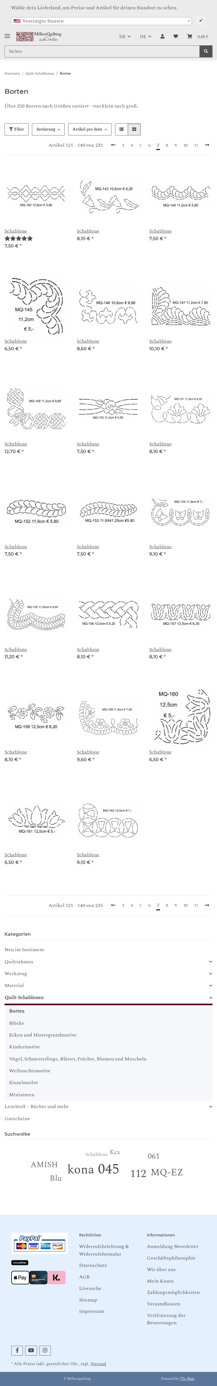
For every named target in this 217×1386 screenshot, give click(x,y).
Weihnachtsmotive (30, 1071)
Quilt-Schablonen (24, 997)
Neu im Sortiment (24, 949)
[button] (162, 36)
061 (154, 1156)
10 (185, 145)
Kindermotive (24, 1047)
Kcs (115, 1152)
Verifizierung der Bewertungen (166, 1319)
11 (196, 145)
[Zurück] (113, 145)
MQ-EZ (167, 1173)
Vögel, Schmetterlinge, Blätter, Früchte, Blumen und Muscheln (77, 1059)
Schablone (16, 231)
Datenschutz (93, 1265)
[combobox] (101, 21)
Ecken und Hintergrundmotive (43, 1035)
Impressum (91, 1311)
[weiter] (206, 145)
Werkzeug (16, 973)
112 (138, 1174)
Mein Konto (160, 1281)
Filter (16, 129)
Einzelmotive (23, 1082)
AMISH (44, 1165)
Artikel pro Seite (87, 129)
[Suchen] (205, 51)
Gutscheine (17, 1118)
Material (14, 985)
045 (108, 1169)
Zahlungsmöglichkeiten (173, 1292)
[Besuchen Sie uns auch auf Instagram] (45, 1351)
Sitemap (88, 1300)
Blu (56, 1178)
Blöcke (16, 1023)
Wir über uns (161, 1269)
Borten (16, 1011)
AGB (84, 1277)
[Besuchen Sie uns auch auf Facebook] (17, 1351)
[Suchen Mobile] (102, 51)
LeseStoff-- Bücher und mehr (37, 1106)
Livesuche (90, 1288)
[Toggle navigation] (7, 33)
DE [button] (122, 36)
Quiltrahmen (19, 962)
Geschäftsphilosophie (171, 1258)
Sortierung (45, 129)
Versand (98, 1364)
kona (80, 1169)
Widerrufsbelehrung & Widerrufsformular (104, 1250)
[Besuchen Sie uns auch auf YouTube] (31, 1351)
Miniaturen (21, 1094)
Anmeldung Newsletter (172, 1246)
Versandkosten (163, 1304)
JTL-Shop (187, 1378)
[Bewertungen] (19, 238)
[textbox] (101, 21)
